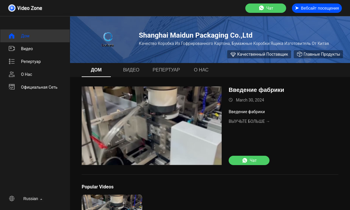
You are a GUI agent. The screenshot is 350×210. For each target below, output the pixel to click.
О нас (20, 74)
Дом (18, 35)
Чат (265, 8)
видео (20, 48)
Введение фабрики (256, 90)
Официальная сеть (32, 87)
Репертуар (24, 61)
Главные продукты (318, 54)
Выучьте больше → (249, 121)
